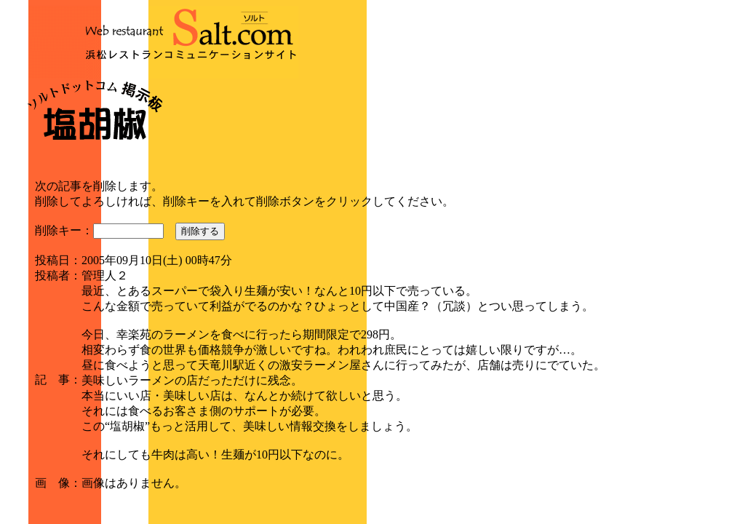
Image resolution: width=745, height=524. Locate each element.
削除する (200, 231)
